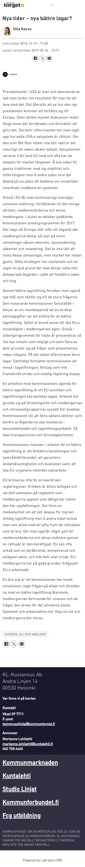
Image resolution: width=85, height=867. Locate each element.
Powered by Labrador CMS (42, 860)
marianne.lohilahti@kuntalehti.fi (27, 743)
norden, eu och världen (25, 634)
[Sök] (52, 5)
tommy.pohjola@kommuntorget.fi (28, 723)
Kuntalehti (16, 775)
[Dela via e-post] (49, 58)
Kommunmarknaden (30, 762)
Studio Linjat (19, 789)
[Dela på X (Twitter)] (42, 58)
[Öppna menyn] (80, 5)
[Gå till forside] (14, 5)
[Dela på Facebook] (35, 58)
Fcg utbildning (21, 815)
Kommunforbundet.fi (30, 802)
